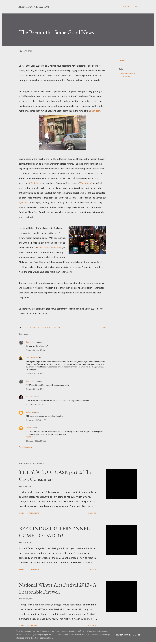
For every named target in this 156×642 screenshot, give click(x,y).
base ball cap (31, 437)
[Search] (126, 6)
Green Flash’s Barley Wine (49, 247)
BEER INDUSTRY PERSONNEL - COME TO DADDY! (55, 532)
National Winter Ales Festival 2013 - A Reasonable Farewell (57, 588)
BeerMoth (95, 110)
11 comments (32, 569)
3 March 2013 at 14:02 (35, 389)
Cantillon (35, 183)
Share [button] (122, 60)
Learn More (123, 634)
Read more (92, 513)
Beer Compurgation (33, 6)
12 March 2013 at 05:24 (36, 404)
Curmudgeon (31, 342)
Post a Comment (25, 447)
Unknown (30, 412)
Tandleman (30, 396)
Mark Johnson (32, 357)
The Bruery (85, 183)
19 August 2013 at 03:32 (36, 441)
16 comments (32, 513)
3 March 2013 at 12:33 (35, 350)
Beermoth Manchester (127, 73)
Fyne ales (23, 202)
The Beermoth (124, 77)
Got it (136, 634)
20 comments (32, 626)
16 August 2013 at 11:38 (36, 420)
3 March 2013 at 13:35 (35, 373)
